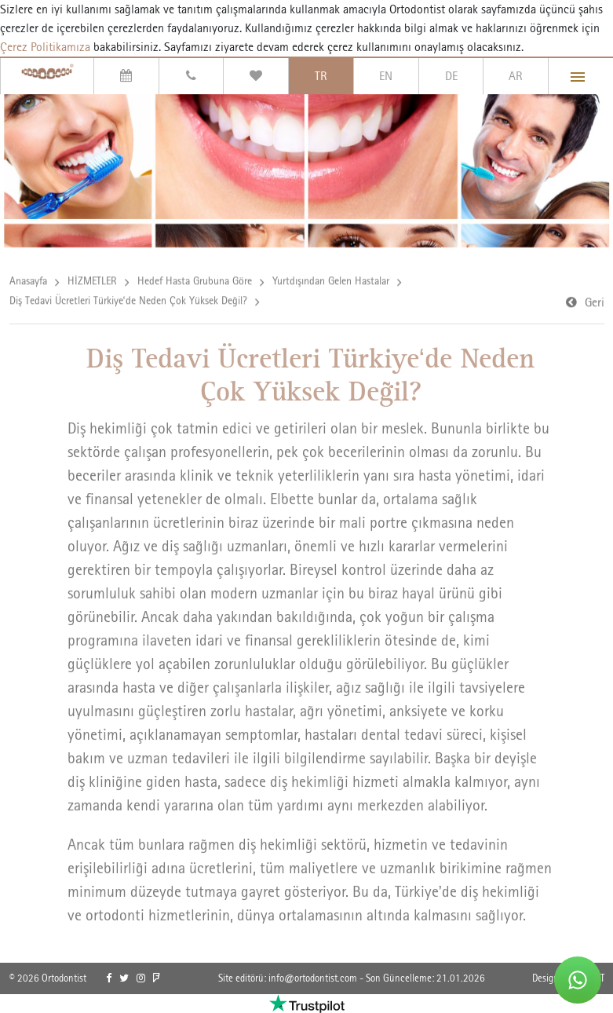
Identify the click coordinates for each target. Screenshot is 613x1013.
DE (451, 75)
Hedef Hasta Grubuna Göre (194, 282)
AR (516, 75)
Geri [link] (594, 303)
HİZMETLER (92, 282)
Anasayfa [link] (28, 282)
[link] (108, 978)
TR (321, 75)
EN (385, 75)
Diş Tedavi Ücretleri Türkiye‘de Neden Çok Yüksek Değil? (128, 301)
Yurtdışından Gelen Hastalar (330, 282)
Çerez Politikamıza (45, 46)
